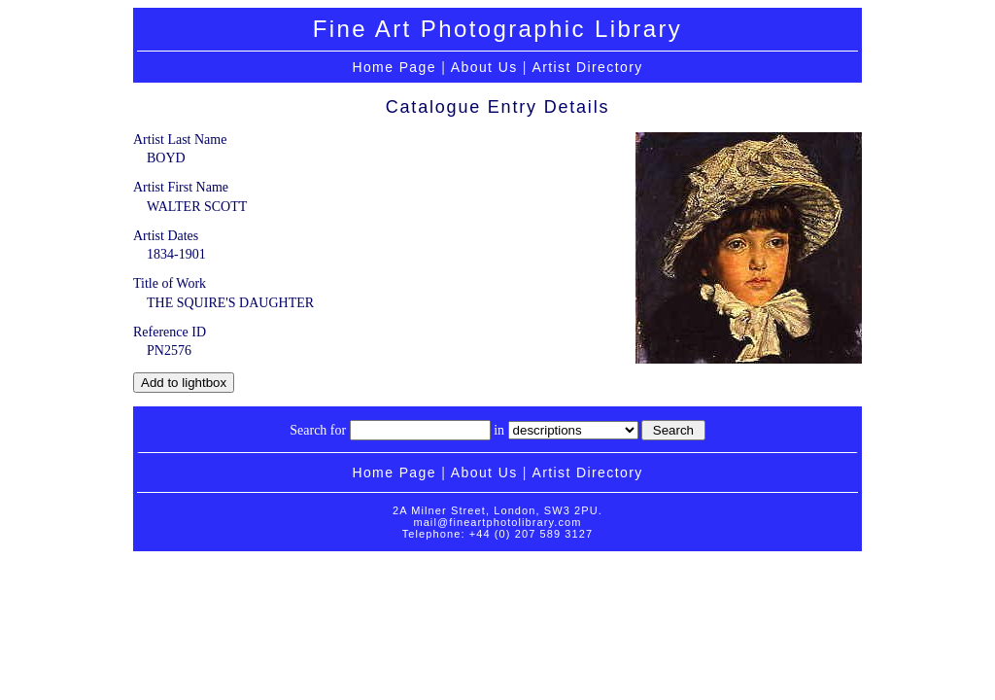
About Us (484, 67)
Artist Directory (587, 67)
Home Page (394, 67)
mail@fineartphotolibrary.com (497, 522)
